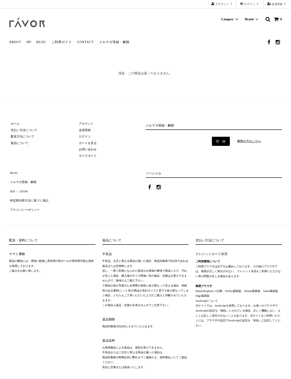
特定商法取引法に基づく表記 (29, 193)
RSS (12, 186)
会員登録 (277, 4)
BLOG (41, 42)
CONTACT (85, 42)
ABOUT (15, 42)
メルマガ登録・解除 (114, 42)
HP (29, 42)
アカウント (222, 4)
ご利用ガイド (61, 42)
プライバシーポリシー (25, 200)
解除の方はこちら (250, 141)
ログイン (249, 4)
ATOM (21, 186)
